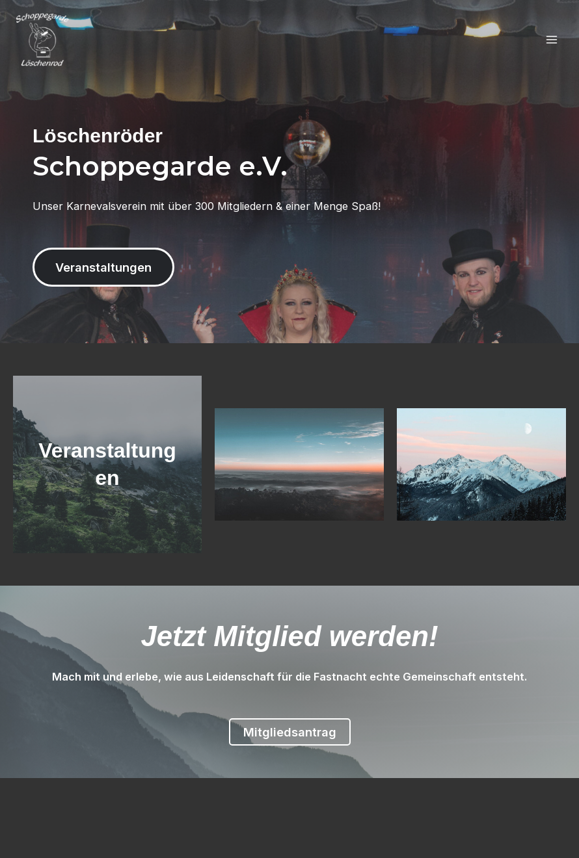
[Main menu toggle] (551, 40)
